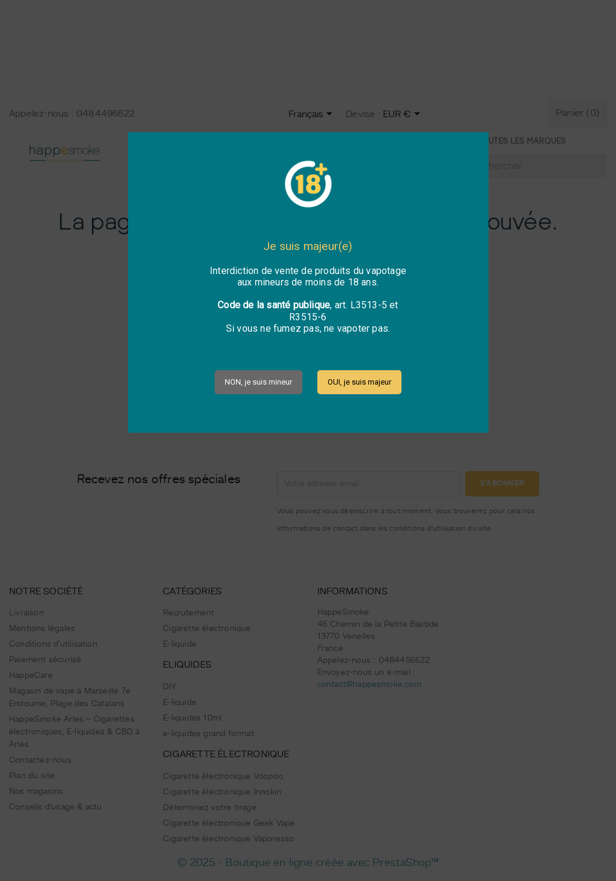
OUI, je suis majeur (359, 381)
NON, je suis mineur (258, 381)
